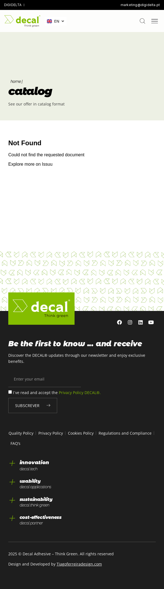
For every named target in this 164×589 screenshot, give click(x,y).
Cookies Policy (81, 433)
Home (15, 81)
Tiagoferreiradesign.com (79, 564)
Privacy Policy (50, 433)
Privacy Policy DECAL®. (80, 392)
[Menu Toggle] (154, 21)
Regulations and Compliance (125, 433)
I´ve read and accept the (57, 392)
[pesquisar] (142, 21)
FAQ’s (15, 443)
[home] (22, 21)
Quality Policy (21, 433)
